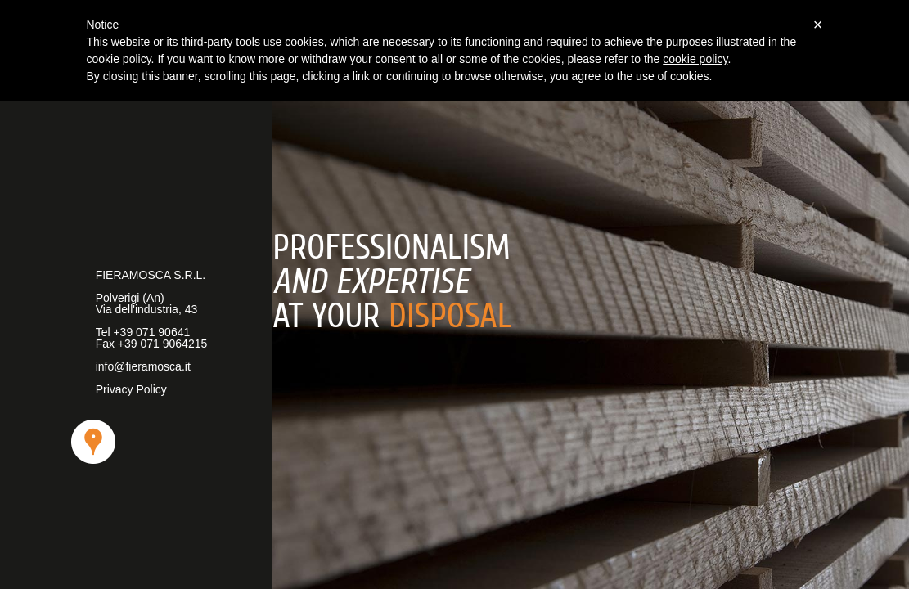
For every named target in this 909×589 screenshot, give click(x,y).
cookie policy (695, 58)
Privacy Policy (131, 389)
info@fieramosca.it (143, 366)
